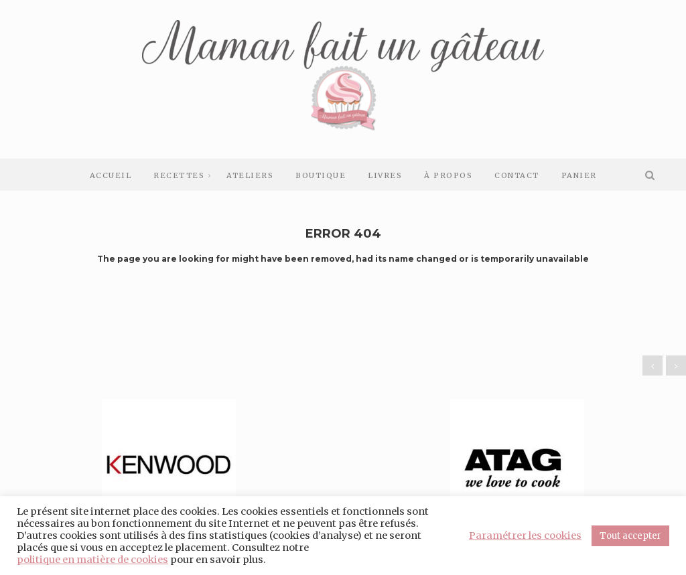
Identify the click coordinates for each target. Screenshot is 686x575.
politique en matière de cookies (92, 560)
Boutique (320, 175)
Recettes (178, 175)
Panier (579, 175)
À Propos (448, 175)
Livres (385, 175)
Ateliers (249, 175)
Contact (516, 175)
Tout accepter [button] (630, 536)
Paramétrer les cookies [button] (525, 535)
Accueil (111, 175)
